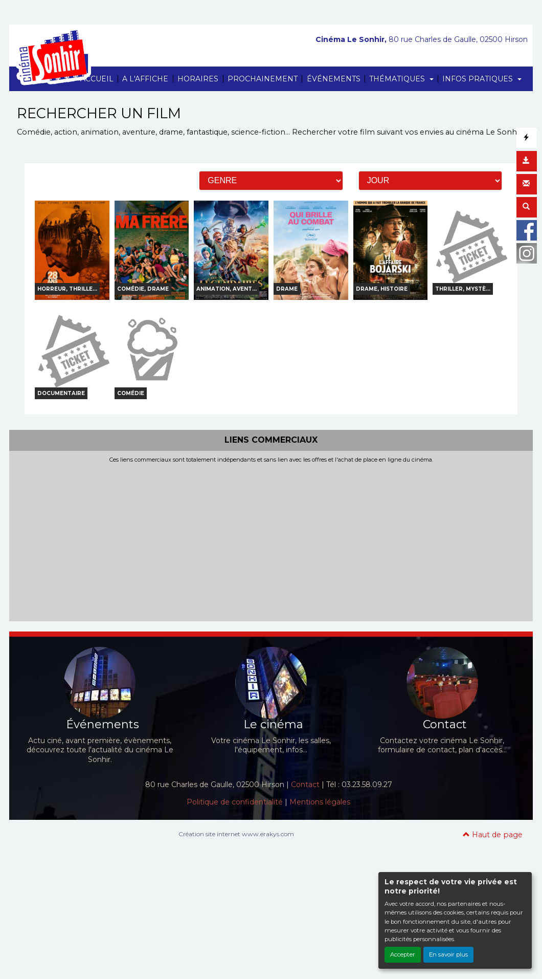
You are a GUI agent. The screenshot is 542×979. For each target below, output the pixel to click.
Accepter (402, 954)
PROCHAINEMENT (263, 78)
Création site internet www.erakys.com (236, 834)
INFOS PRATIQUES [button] (478, 78)
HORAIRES (197, 78)
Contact (305, 784)
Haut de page (493, 834)
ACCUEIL (97, 78)
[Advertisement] (271, 540)
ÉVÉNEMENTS (333, 78)
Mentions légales (319, 802)
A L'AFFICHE (145, 78)
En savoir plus (448, 954)
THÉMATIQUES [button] (398, 78)
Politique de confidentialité (235, 802)
